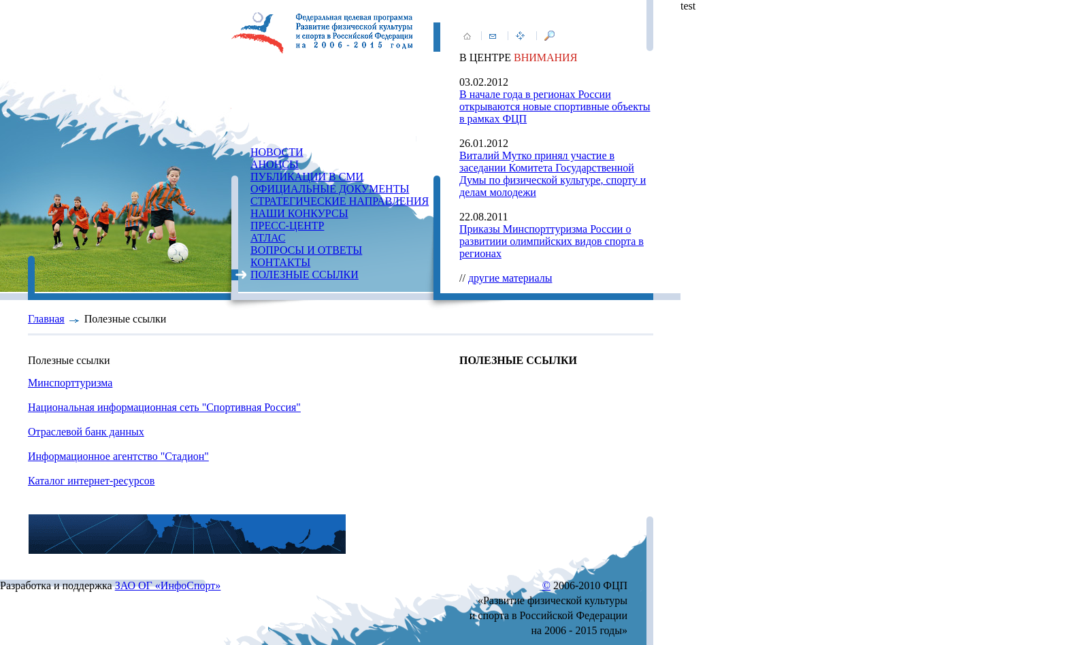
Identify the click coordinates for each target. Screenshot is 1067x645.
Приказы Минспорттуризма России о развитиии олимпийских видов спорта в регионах (551, 241)
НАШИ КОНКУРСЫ (299, 213)
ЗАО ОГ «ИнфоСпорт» (168, 585)
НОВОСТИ (276, 152)
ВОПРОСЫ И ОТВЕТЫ (306, 250)
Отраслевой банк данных (86, 431)
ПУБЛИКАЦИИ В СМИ (306, 176)
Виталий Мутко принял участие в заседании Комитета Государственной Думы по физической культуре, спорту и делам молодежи (552, 174)
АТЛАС (267, 238)
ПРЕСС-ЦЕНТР (287, 225)
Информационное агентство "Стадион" (118, 456)
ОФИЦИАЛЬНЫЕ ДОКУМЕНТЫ (329, 189)
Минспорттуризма (70, 382)
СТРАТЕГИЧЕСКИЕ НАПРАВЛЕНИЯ (339, 201)
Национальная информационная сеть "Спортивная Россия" (164, 407)
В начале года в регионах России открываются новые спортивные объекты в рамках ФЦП (555, 106)
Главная (46, 319)
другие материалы (510, 278)
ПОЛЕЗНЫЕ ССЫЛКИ (304, 274)
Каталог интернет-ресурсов (91, 480)
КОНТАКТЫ (280, 262)
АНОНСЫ (274, 164)
